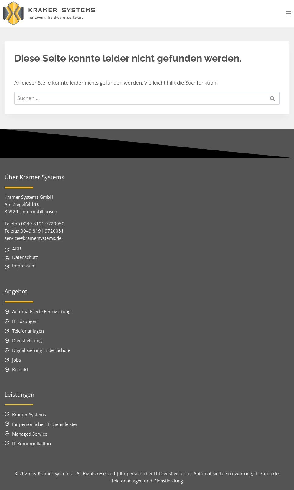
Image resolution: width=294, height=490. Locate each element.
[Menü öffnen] (288, 13)
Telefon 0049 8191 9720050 (34, 224)
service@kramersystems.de (33, 238)
